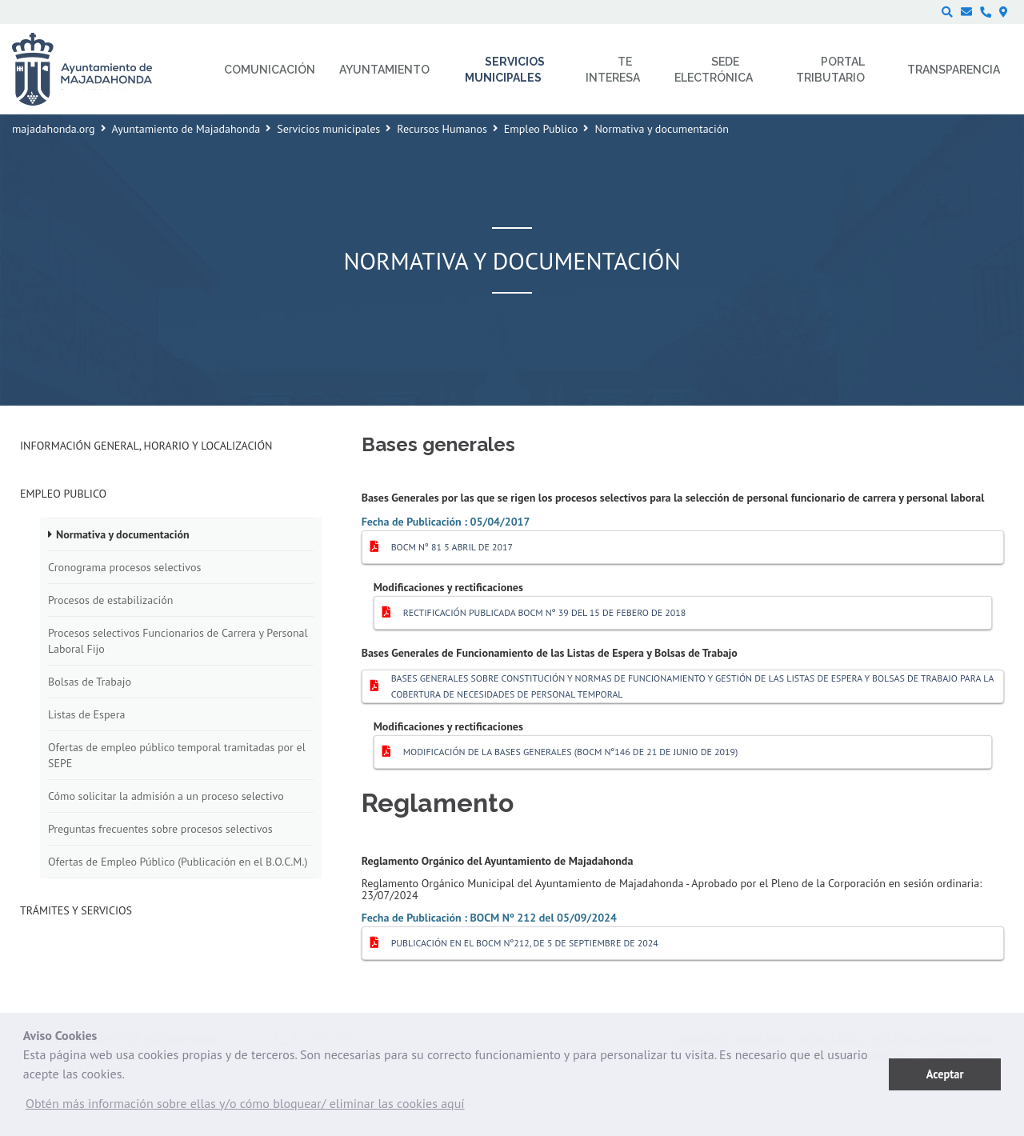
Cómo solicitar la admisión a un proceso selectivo (166, 796)
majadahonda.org (53, 129)
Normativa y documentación (123, 534)
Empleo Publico (541, 129)
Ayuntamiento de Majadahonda (186, 129)
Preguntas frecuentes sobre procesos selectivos (160, 829)
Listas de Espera (86, 714)
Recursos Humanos (442, 129)
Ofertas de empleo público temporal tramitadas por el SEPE (177, 755)
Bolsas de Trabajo (89, 681)
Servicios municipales (328, 129)
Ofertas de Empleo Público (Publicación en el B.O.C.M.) (177, 861)
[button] (245, 1107)
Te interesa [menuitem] (613, 69)
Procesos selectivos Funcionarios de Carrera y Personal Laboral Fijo (178, 641)
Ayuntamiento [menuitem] (384, 69)
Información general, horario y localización (146, 445)
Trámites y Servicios (76, 910)
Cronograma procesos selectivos (124, 567)
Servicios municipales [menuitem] (505, 69)
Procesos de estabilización (110, 600)
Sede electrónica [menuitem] (713, 69)
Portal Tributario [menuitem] (830, 69)
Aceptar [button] (945, 1074)
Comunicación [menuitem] (269, 69)
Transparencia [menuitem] (953, 69)
